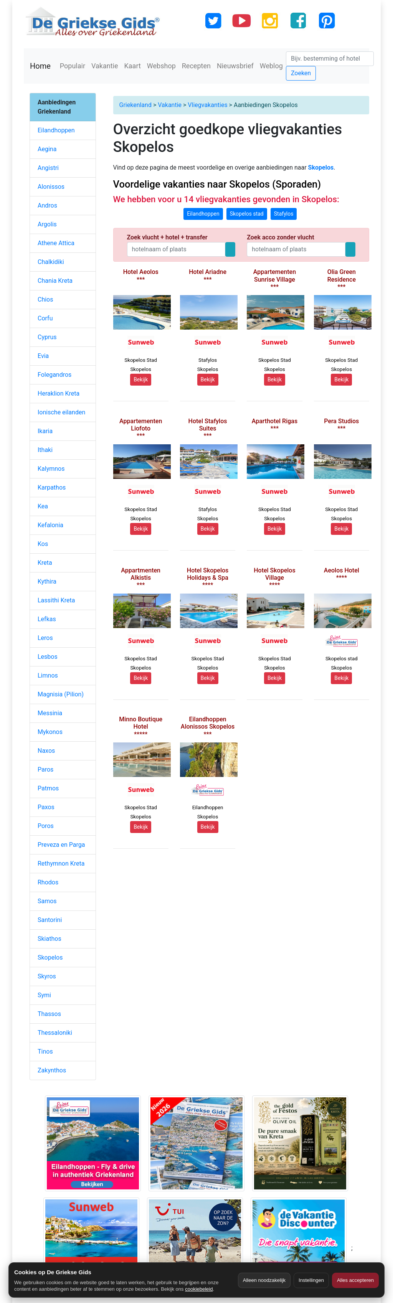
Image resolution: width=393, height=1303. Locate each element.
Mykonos (50, 732)
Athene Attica (56, 243)
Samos (47, 901)
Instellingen (311, 1280)
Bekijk (141, 379)
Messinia (50, 713)
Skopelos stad (247, 214)
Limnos (48, 675)
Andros (47, 205)
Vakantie (104, 66)
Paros (45, 769)
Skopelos (50, 957)
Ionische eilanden (61, 412)
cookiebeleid (199, 1289)
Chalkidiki (51, 262)
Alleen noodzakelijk (264, 1280)
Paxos (46, 807)
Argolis (47, 224)
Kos (43, 544)
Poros (46, 826)
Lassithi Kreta (56, 600)
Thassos (49, 1014)
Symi (44, 995)
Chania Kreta (55, 280)
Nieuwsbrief (235, 66)
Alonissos (51, 186)
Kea (43, 506)
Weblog (271, 66)
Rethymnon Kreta (61, 863)
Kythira (47, 581)
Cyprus (47, 337)
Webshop (161, 66)
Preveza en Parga (61, 844)
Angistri (48, 168)
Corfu (45, 318)
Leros (45, 638)
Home (40, 66)
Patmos (48, 788)
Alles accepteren (355, 1280)
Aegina (47, 149)
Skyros (47, 976)
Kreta (45, 562)
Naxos (46, 750)
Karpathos (52, 487)
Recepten (196, 66)
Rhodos (48, 882)
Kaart (132, 66)
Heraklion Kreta (58, 393)
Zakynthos (52, 1070)
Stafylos (284, 214)
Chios (45, 299)
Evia (43, 356)
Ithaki (45, 450)
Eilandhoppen (56, 130)
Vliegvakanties (207, 105)
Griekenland (135, 105)
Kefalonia (50, 525)
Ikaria (45, 431)
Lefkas (47, 619)
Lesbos (48, 656)
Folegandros (54, 374)
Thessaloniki (55, 1032)
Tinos (45, 1051)
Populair (72, 66)
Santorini (50, 920)
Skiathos (49, 938)
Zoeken (301, 73)
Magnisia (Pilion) (61, 694)
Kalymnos (51, 468)
